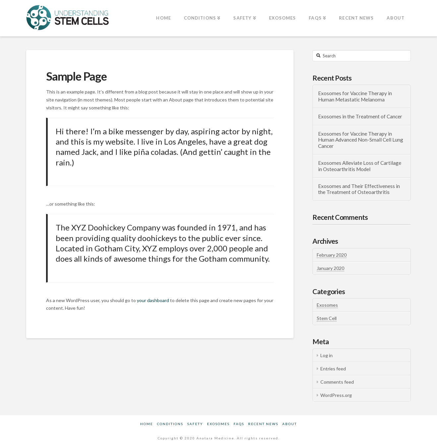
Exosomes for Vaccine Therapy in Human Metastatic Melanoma (355, 96)
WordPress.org (336, 395)
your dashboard (153, 300)
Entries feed (333, 368)
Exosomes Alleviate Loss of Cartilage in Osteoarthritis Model (359, 166)
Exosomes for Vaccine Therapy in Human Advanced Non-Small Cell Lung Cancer (360, 140)
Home (146, 424)
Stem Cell (327, 318)
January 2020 (330, 268)
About (289, 424)
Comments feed (337, 382)
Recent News (263, 424)
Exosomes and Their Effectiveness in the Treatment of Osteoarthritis (359, 189)
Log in (326, 355)
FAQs (239, 424)
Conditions (170, 424)
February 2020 (332, 255)
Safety (195, 424)
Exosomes (327, 305)
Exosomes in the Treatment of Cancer (360, 116)
